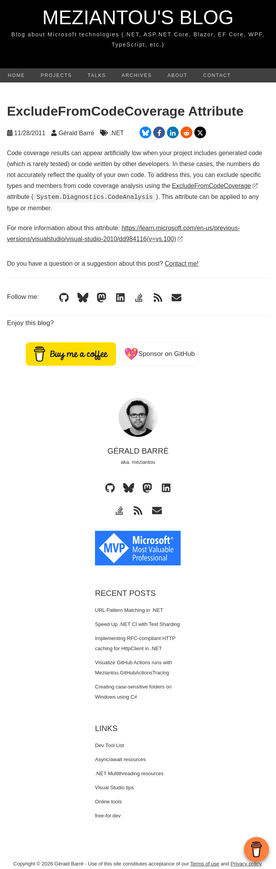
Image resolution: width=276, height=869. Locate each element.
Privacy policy (246, 864)
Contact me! (181, 263)
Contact (217, 75)
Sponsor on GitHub (159, 353)
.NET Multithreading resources (129, 773)
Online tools (108, 802)
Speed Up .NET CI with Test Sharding (137, 624)
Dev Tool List (109, 745)
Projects (56, 75)
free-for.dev (108, 816)
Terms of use (204, 864)
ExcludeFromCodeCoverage (215, 185)
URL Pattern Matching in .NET (129, 610)
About (178, 75)
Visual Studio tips (114, 787)
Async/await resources (120, 759)
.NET (117, 133)
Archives (137, 75)
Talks (97, 75)
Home (16, 75)
